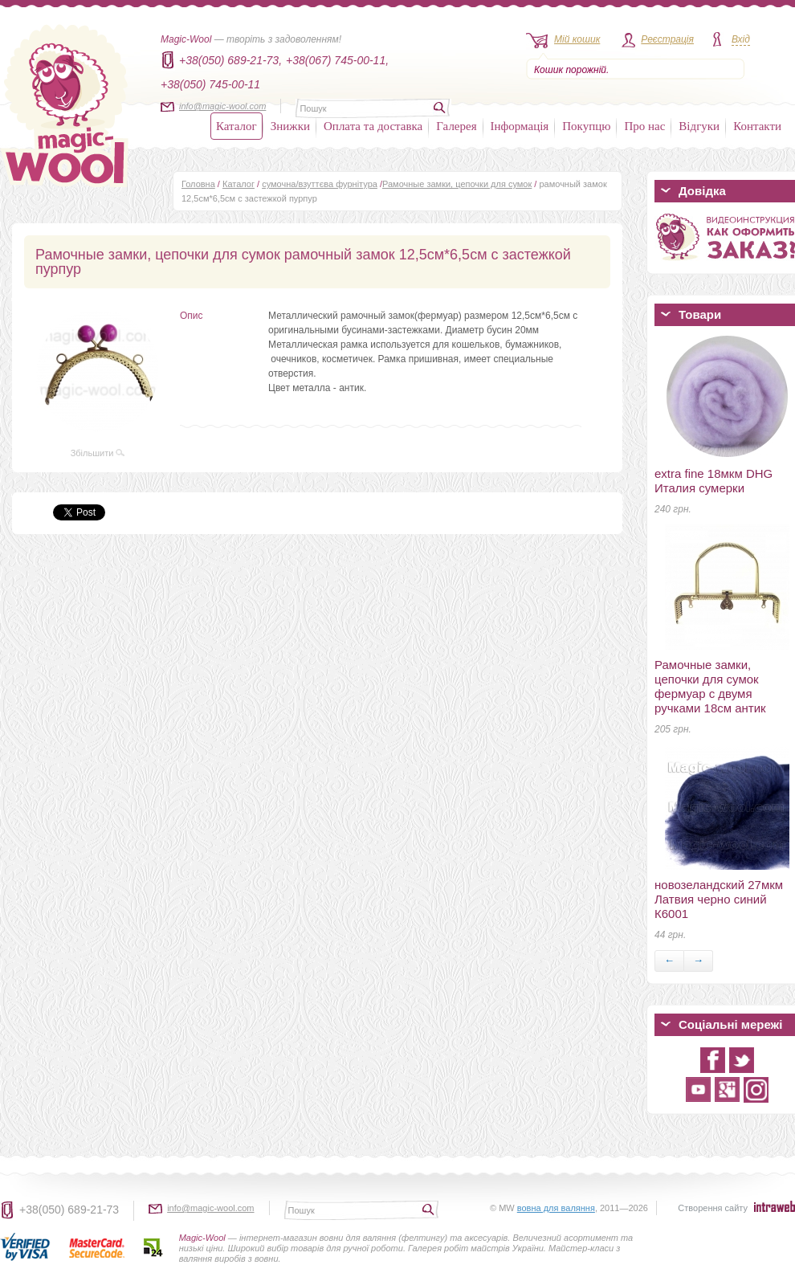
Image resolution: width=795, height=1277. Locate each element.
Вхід (741, 39)
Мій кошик (577, 39)
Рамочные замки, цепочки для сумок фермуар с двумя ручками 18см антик (710, 686)
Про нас (644, 126)
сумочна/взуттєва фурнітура (319, 184)
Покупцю (586, 126)
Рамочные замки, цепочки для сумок (457, 184)
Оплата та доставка (373, 126)
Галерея (456, 126)
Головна (198, 184)
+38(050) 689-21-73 (69, 1209)
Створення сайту (713, 1208)
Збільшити (98, 453)
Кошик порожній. (571, 69)
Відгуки (699, 126)
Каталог (236, 126)
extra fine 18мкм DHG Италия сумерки (713, 481)
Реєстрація (667, 39)
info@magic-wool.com (222, 106)
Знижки (290, 126)
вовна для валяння (556, 1208)
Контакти (757, 126)
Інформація (520, 126)
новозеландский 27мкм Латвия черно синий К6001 (718, 899)
